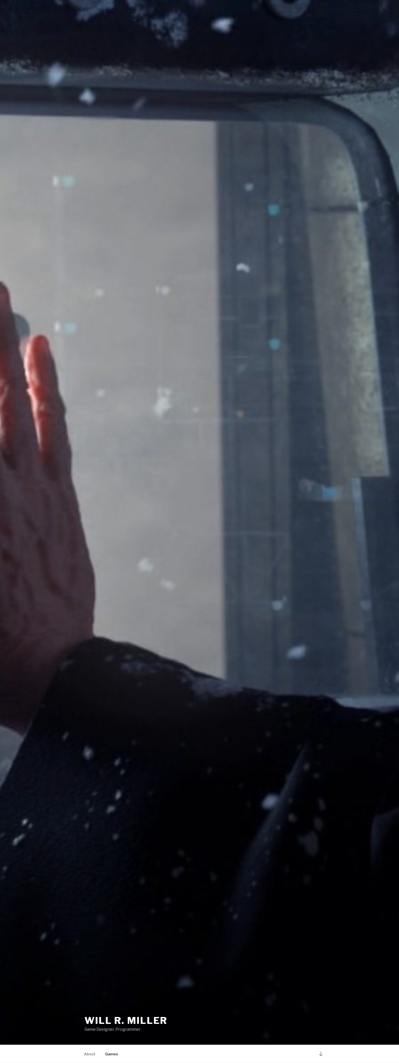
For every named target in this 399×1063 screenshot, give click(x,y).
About (89, 1054)
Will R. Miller (125, 1020)
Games (111, 1054)
